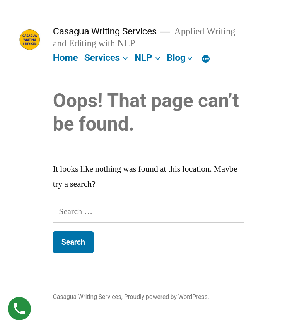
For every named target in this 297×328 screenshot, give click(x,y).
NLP (143, 57)
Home (65, 57)
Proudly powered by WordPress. (166, 297)
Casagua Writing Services (105, 31)
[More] (205, 59)
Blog (176, 57)
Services (102, 57)
